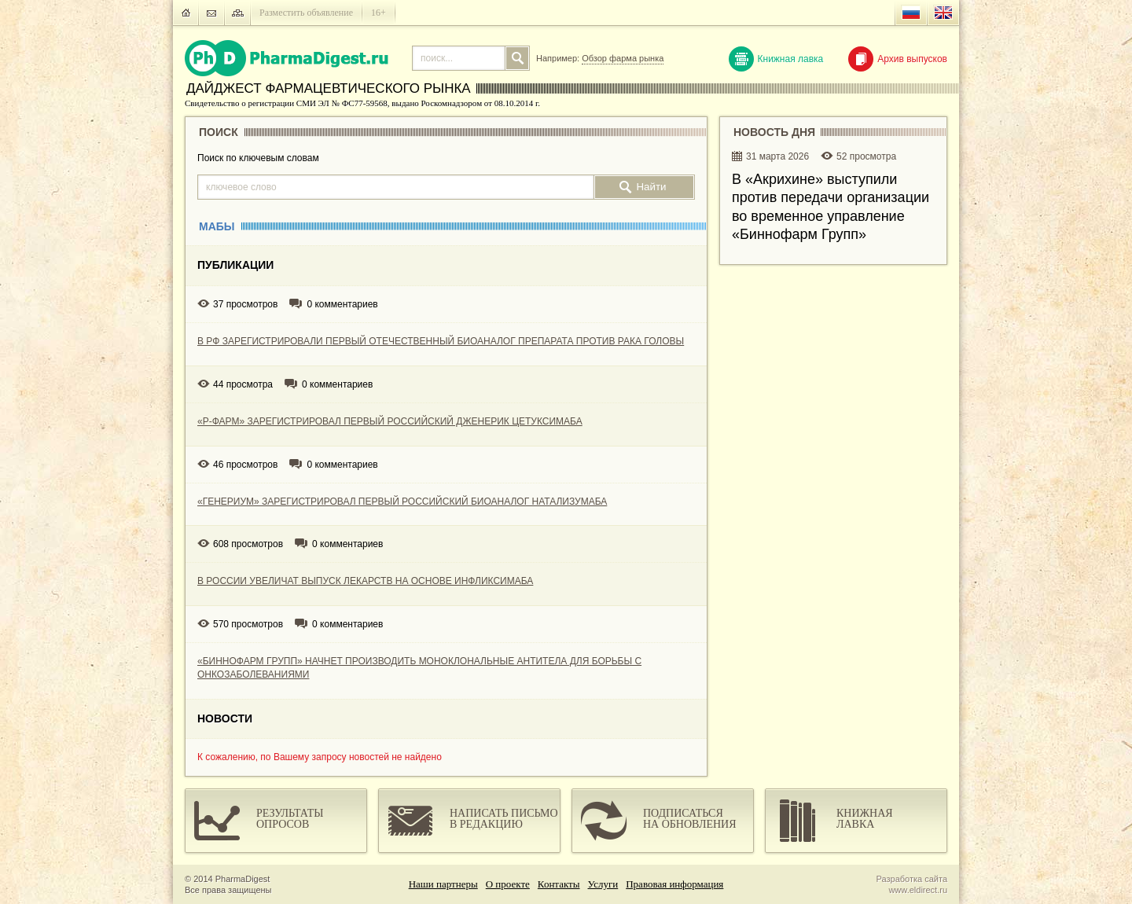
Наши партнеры (443, 884)
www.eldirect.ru (917, 890)
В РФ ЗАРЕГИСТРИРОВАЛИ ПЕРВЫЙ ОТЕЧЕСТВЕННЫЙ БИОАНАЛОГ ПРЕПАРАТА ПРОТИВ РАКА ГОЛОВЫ (440, 341)
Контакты (559, 884)
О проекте (508, 884)
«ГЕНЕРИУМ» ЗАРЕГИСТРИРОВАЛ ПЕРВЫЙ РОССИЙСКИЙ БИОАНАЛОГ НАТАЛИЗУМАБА (402, 501)
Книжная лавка (776, 59)
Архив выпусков (897, 59)
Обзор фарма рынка (622, 58)
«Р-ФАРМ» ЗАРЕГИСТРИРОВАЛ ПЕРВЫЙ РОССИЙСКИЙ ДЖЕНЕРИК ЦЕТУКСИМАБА (390, 421)
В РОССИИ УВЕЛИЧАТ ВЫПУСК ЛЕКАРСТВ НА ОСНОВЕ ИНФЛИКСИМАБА (365, 580)
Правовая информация (674, 884)
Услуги (603, 884)
